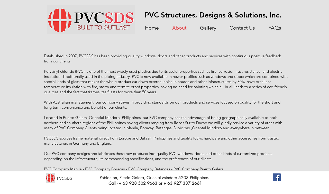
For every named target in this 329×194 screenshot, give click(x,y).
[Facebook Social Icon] (277, 177)
